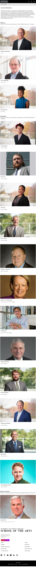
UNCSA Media (27, 550)
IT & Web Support (4, 550)
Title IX (19, 564)
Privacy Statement (11, 564)
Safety (16, 564)
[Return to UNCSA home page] (4, 1)
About (2, 542)
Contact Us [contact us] (5, 540)
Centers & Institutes (5, 546)
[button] (29, 1)
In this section (4, 4)
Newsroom (27, 544)
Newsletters (3, 548)
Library (26, 542)
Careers (2, 544)
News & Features (28, 548)
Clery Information (25, 564)
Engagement (27, 546)
